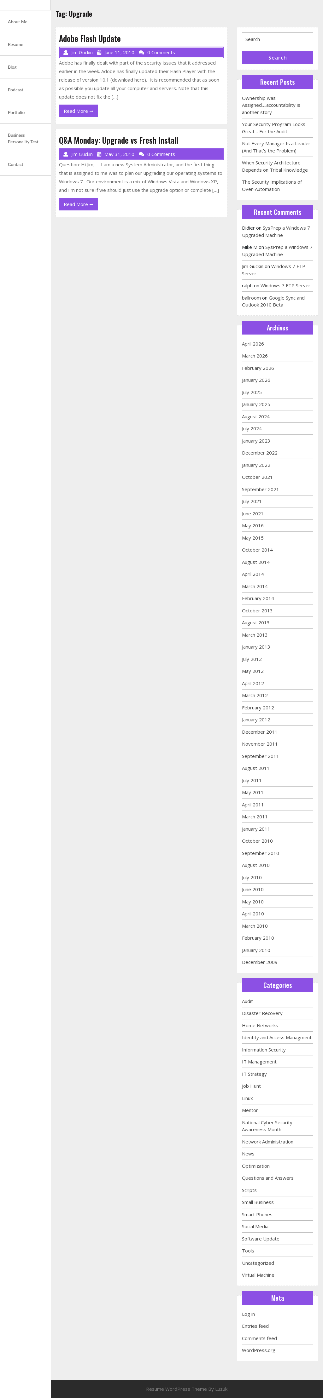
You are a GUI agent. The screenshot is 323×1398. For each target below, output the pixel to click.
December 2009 (260, 962)
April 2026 (253, 344)
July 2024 (252, 428)
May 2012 (253, 671)
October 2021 (257, 477)
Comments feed (259, 1338)
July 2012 (252, 659)
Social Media (255, 1226)
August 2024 (256, 416)
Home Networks (260, 1025)
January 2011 (256, 829)
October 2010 (257, 841)
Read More (81, 112)
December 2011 (260, 732)
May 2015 (253, 538)
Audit (247, 1001)
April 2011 (253, 804)
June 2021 (253, 513)
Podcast (15, 89)
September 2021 (260, 489)
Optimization (256, 1166)
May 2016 (253, 525)
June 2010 (253, 889)
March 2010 (255, 926)
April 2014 (253, 574)
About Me (17, 21)
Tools (248, 1250)
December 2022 (260, 453)
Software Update (260, 1238)
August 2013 (256, 622)
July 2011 (252, 780)
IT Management (259, 1061)
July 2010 (252, 877)
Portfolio (16, 112)
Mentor (250, 1110)
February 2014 (258, 598)
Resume (15, 44)
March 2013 (255, 635)
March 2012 (255, 695)
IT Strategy (254, 1074)
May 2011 (253, 792)
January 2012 (256, 719)
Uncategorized (258, 1263)
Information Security (264, 1049)
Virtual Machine (258, 1275)
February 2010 (258, 938)
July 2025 (252, 392)
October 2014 (257, 550)
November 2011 (260, 744)
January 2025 (256, 404)
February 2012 (258, 707)
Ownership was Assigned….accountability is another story (271, 105)
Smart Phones (257, 1214)
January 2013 (256, 647)
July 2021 (252, 501)
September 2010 (260, 853)
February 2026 (258, 368)
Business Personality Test (23, 138)
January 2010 (256, 950)
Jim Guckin (252, 266)
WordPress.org (258, 1350)
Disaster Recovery (262, 1013)
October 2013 (257, 610)
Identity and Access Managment (277, 1037)
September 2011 (260, 756)
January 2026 (256, 380)
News (248, 1153)
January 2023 (256, 441)
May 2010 (253, 901)
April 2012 (253, 683)
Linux (247, 1098)
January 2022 (256, 465)
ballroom (251, 298)
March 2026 (255, 355)
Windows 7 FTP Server (285, 285)
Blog (12, 67)
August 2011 (256, 768)
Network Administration (267, 1141)
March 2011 (255, 816)
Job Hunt (251, 1086)
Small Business (258, 1202)
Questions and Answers (268, 1178)
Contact (15, 164)
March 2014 (255, 586)
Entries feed (255, 1326)
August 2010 (256, 865)
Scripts (249, 1190)
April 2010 (253, 913)
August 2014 (256, 562)
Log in (248, 1314)
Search (277, 57)
